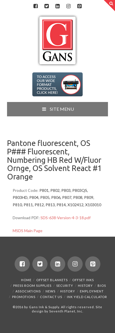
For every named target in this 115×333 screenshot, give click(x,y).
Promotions (23, 297)
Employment (92, 291)
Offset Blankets (52, 280)
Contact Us (51, 297)
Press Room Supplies (32, 285)
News (50, 291)
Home (26, 280)
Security (64, 285)
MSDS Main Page (27, 230)
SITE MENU (57, 109)
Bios (102, 285)
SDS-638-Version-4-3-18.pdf (65, 217)
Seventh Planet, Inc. (65, 311)
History (85, 285)
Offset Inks (83, 280)
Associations (28, 291)
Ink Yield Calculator (87, 297)
